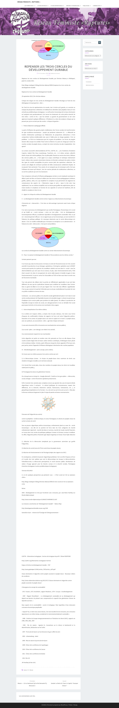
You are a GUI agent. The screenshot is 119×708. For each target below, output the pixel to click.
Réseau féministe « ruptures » (28, 2)
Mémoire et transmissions (72, 5)
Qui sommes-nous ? (29, 5)
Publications (86, 5)
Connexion (88, 82)
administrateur (55, 73)
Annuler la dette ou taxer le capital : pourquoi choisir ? (64, 683)
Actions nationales (42, 5)
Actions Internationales (57, 5)
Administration (90, 85)
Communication (96, 5)
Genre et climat (28, 670)
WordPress (64, 705)
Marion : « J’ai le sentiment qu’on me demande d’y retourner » (32, 683)
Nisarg (75, 705)
